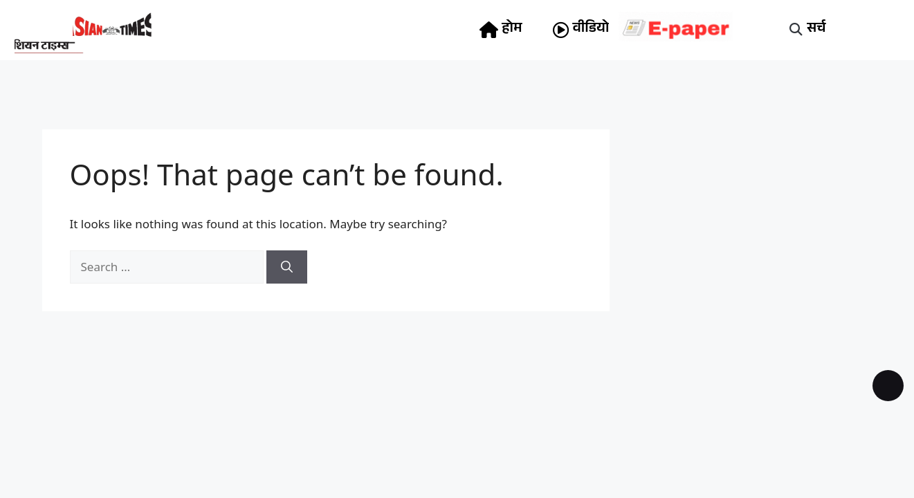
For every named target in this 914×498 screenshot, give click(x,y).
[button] (795, 30)
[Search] (286, 267)
